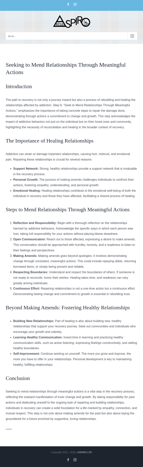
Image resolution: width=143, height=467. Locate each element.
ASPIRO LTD (84, 452)
